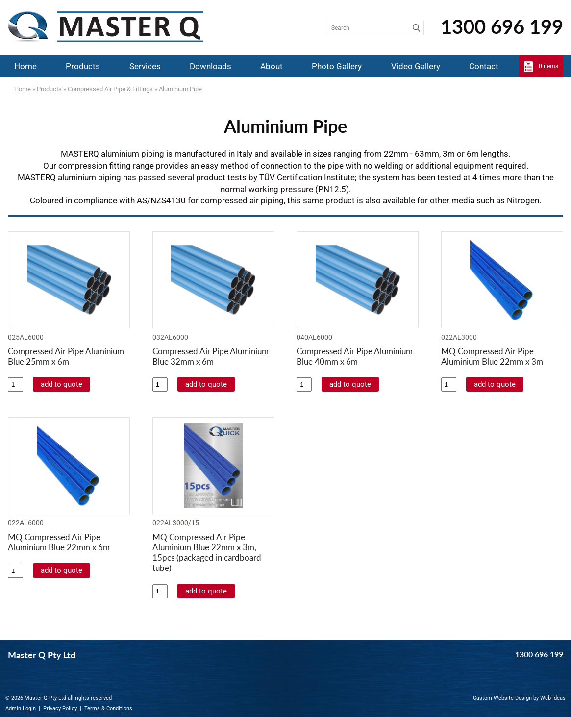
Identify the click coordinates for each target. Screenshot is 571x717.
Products (83, 66)
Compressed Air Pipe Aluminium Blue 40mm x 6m (355, 356)
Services (145, 66)
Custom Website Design (502, 698)
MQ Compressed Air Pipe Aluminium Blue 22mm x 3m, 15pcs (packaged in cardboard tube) (206, 552)
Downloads (210, 66)
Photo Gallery (337, 66)
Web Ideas (553, 698)
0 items (548, 66)
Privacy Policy (60, 708)
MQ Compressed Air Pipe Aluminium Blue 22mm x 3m (492, 356)
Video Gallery (415, 66)
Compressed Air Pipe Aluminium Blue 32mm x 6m (210, 356)
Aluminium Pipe (180, 89)
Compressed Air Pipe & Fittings (110, 89)
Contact (483, 66)
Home (25, 66)
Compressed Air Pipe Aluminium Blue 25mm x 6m (66, 356)
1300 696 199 (502, 26)
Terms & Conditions (108, 708)
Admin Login (20, 708)
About (271, 66)
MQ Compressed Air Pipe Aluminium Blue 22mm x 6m (59, 542)
